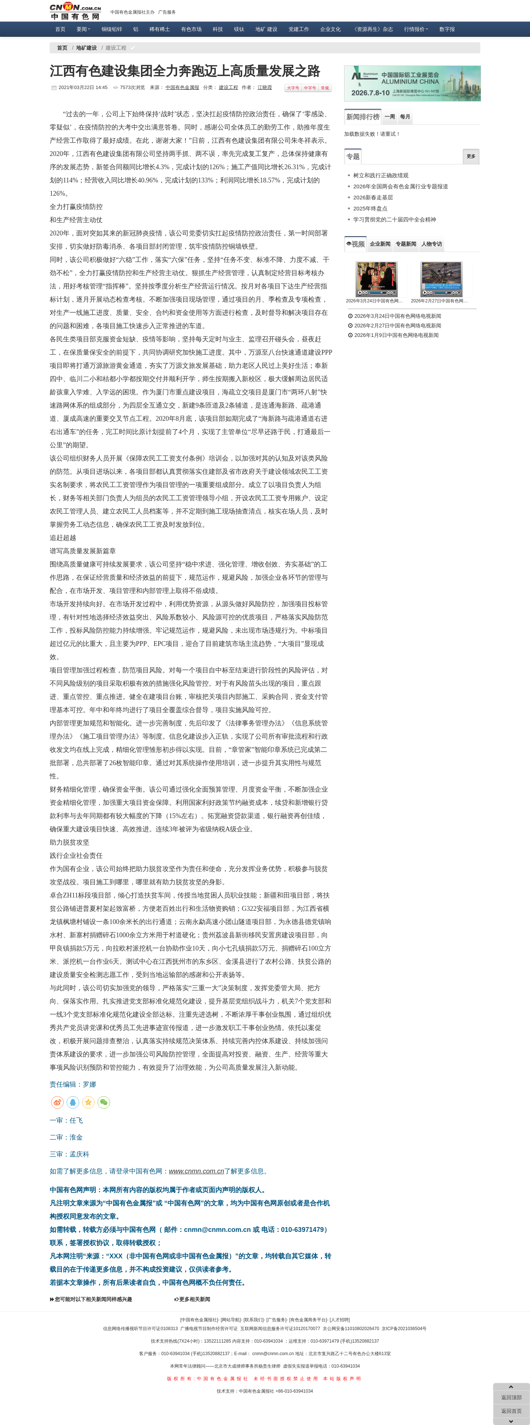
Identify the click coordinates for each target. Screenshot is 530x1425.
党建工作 (299, 29)
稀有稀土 (159, 29)
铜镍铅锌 (112, 29)
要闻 (84, 29)
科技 (218, 29)
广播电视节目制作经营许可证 (209, 1328)
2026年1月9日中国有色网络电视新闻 (393, 335)
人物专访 (431, 244)
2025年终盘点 (370, 208)
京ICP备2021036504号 (404, 1328)
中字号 (310, 88)
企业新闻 (380, 244)
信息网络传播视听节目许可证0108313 (140, 1328)
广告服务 (167, 12)
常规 (325, 88)
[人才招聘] (340, 1319)
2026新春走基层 (373, 197)
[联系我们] (254, 1319)
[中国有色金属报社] (199, 1319)
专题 (353, 156)
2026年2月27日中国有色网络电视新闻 (442, 300)
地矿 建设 (266, 29)
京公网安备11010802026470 (351, 1328)
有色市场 (191, 29)
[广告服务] (276, 1319)
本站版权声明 (343, 1378)
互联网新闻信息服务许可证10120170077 (280, 1328)
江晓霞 (265, 87)
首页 (60, 29)
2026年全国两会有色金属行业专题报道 (400, 186)
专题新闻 (406, 244)
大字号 (293, 88)
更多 (471, 156)
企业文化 (330, 29)
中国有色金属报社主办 (132, 12)
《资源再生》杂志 (372, 29)
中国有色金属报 (182, 87)
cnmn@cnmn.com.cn (273, 1353)
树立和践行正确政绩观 (381, 175)
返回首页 (511, 1411)
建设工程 (228, 87)
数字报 (447, 29)
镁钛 (239, 29)
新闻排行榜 (362, 117)
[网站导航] (231, 1319)
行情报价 (416, 29)
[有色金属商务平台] (308, 1319)
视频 (355, 244)
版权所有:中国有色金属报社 (208, 1378)
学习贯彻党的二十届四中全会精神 (394, 219)
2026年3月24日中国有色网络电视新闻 (376, 300)
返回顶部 (511, 1397)
